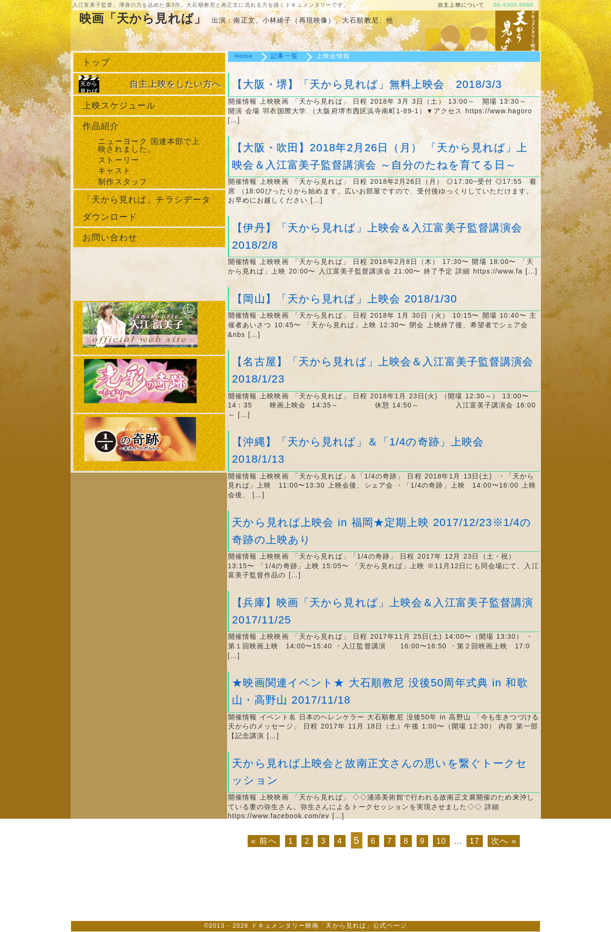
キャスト (114, 170)
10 (441, 841)
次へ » (504, 841)
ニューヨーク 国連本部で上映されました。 (149, 145)
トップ (96, 62)
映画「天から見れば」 (142, 19)
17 (474, 841)
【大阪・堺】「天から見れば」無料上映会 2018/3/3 (367, 84)
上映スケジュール (119, 105)
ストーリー (118, 160)
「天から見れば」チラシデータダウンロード (147, 208)
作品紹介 (101, 126)
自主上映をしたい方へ (175, 84)
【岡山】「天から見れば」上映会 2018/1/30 (344, 299)
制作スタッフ (122, 181)
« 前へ (264, 841)
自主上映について (461, 5)
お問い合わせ (110, 237)
